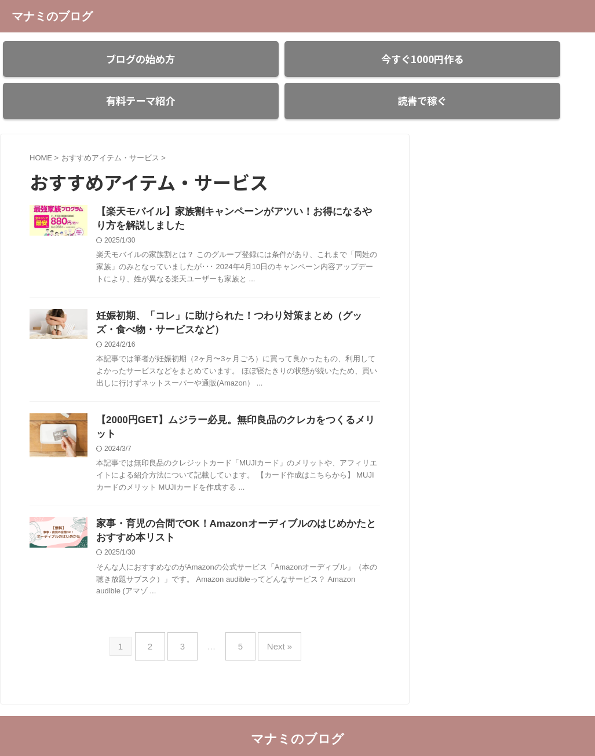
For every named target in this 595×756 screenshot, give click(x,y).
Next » (270, 631)
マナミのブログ (52, 16)
